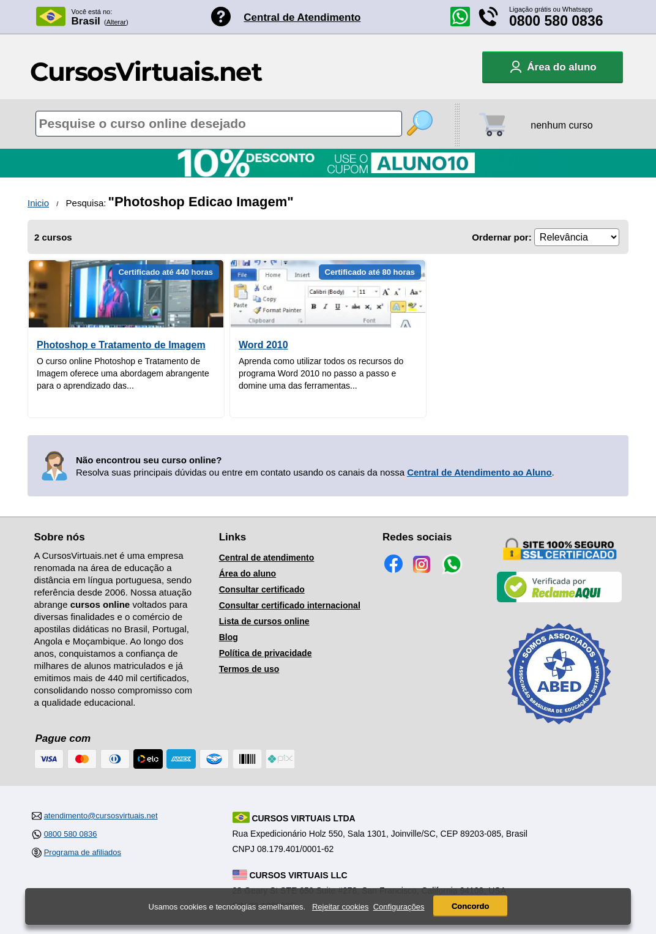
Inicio (38, 203)
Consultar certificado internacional (289, 605)
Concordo (470, 907)
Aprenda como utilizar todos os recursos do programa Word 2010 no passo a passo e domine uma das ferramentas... (321, 373)
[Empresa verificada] (559, 599)
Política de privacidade (265, 653)
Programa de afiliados (82, 852)
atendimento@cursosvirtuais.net (101, 815)
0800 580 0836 (556, 21)
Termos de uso (249, 669)
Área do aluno (247, 573)
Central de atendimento (267, 557)
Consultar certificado (262, 589)
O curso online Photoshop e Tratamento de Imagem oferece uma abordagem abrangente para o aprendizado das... (123, 373)
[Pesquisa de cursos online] (218, 123)
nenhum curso (561, 125)
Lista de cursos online (264, 621)
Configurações (399, 908)
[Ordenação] (576, 237)
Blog (228, 637)
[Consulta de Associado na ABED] (559, 729)
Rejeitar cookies (340, 908)
